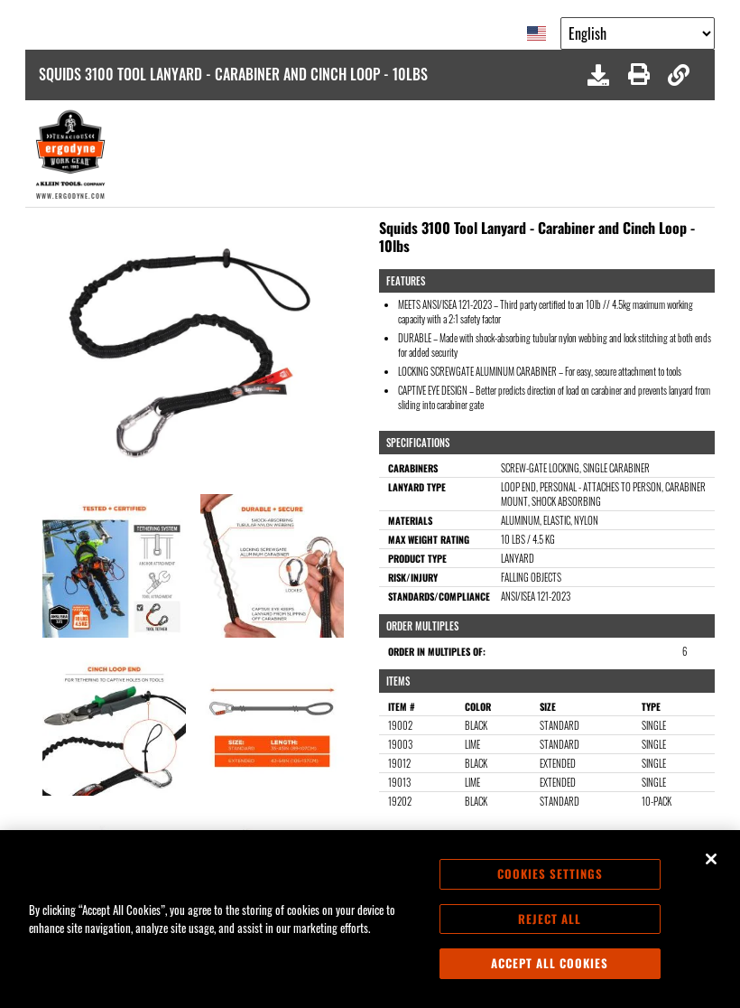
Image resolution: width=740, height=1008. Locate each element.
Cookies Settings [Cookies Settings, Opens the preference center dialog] (550, 873)
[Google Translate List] (637, 33)
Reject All (549, 919)
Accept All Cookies (549, 963)
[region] (370, 919)
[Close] (711, 859)
